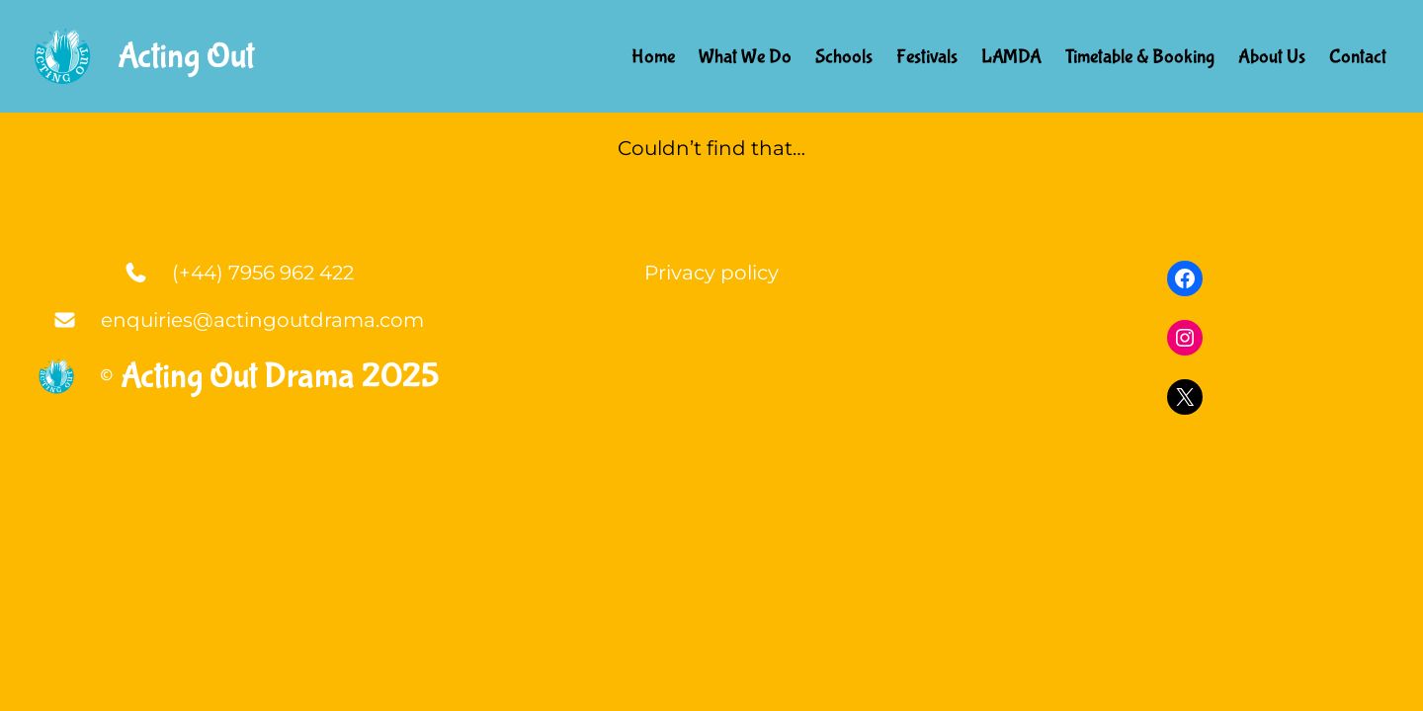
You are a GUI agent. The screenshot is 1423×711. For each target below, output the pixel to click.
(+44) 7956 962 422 (263, 272)
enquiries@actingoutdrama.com (262, 320)
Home (653, 56)
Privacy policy (711, 272)
